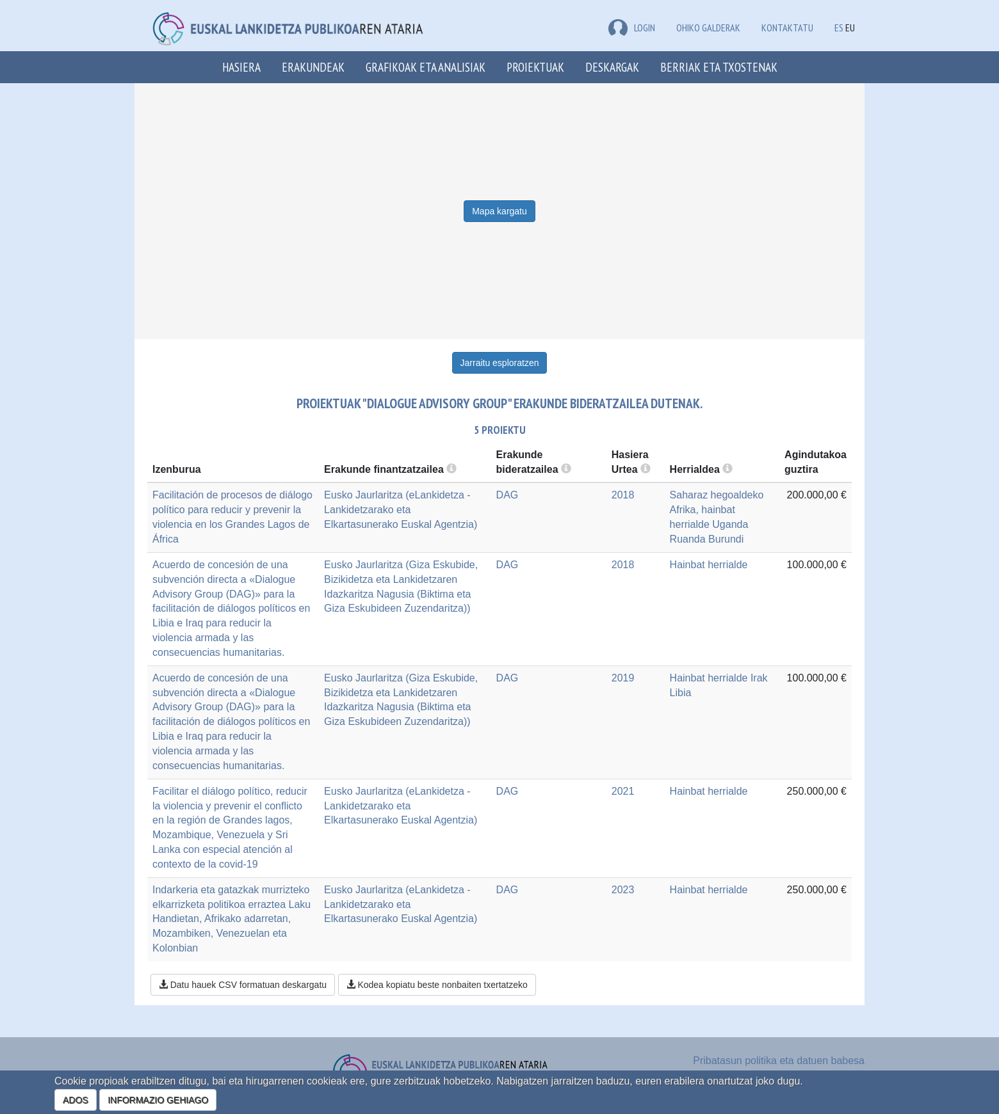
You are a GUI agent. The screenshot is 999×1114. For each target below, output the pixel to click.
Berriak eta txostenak (718, 67)
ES (838, 27)
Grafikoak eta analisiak (425, 67)
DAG (507, 494)
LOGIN (631, 27)
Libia (681, 692)
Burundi (725, 539)
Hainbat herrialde (709, 564)
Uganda (730, 524)
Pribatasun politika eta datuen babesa (779, 1060)
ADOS (75, 1100)
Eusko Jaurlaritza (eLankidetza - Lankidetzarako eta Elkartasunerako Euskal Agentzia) (400, 509)
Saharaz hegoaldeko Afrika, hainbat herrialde (717, 509)
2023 (623, 889)
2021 (623, 791)
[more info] (645, 469)
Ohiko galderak (708, 27)
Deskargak (612, 67)
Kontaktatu (787, 27)
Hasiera (241, 67)
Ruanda (688, 539)
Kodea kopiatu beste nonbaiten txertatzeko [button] (437, 985)
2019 (623, 677)
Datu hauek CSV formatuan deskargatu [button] (243, 985)
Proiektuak (535, 67)
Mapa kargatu (499, 211)
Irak (759, 677)
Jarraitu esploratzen (499, 363)
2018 (623, 494)
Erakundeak (313, 67)
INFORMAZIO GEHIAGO (158, 1100)
